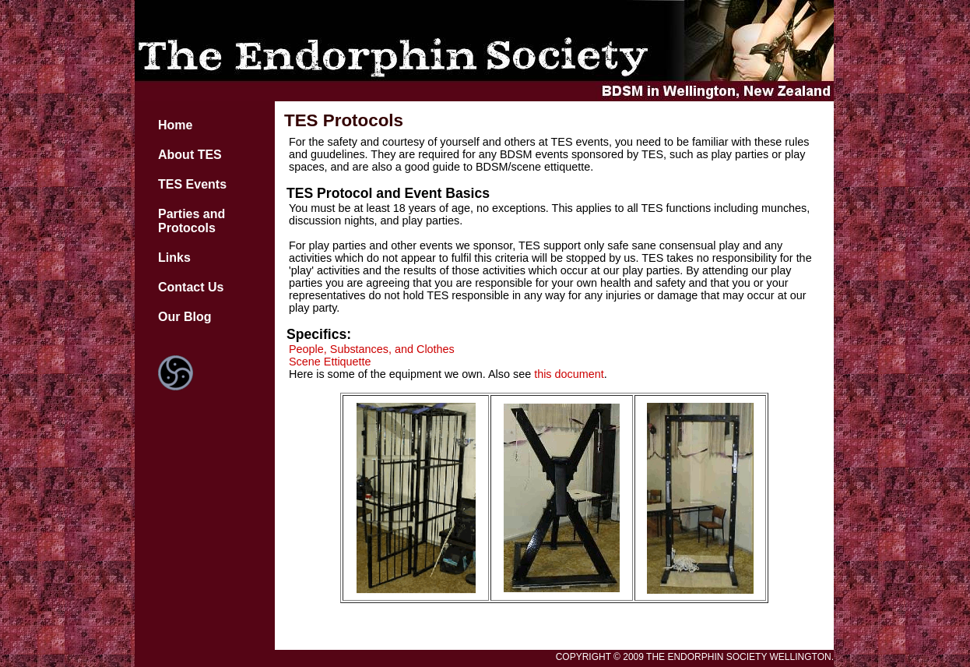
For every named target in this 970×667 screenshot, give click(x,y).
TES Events (192, 184)
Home (175, 125)
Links (174, 257)
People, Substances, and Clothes (372, 349)
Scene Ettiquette (330, 361)
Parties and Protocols (191, 221)
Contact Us (190, 287)
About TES (190, 154)
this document (569, 374)
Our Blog (184, 316)
